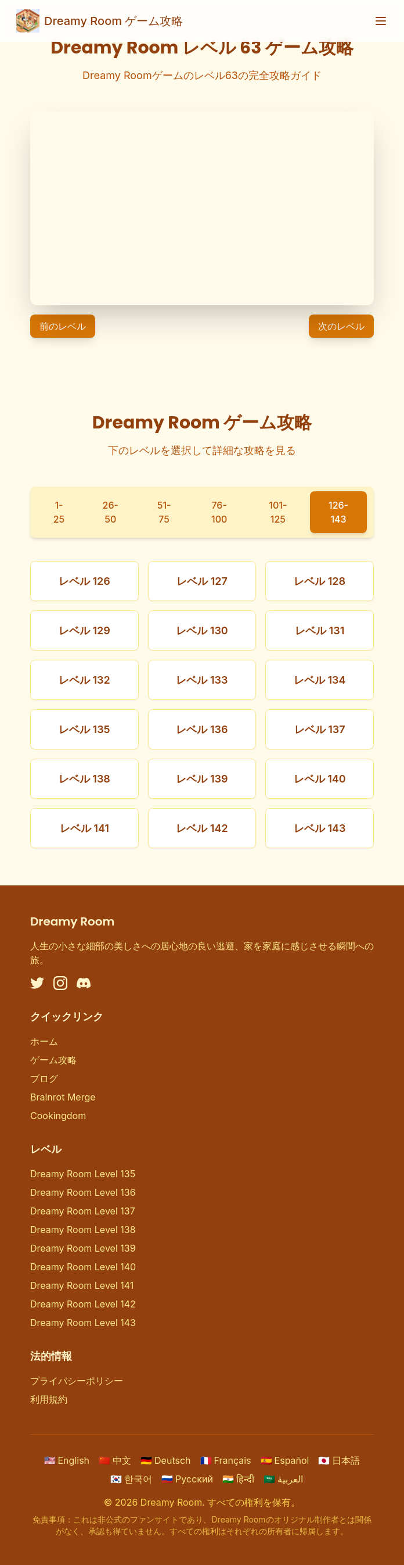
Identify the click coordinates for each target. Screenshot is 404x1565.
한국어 (131, 1479)
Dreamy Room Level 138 (83, 1229)
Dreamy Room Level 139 (83, 1248)
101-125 (278, 512)
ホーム (44, 1041)
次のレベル (341, 326)
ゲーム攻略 (53, 1060)
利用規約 (48, 1399)
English (67, 1460)
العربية (283, 1479)
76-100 (219, 512)
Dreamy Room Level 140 (83, 1267)
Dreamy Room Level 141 (82, 1285)
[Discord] (84, 983)
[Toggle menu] (381, 21)
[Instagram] (60, 983)
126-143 (338, 512)
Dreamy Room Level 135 (82, 1174)
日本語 (339, 1460)
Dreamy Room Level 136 (83, 1192)
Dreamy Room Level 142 (83, 1304)
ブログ (44, 1078)
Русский (187, 1479)
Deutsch (165, 1460)
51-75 (164, 512)
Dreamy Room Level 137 (82, 1211)
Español (285, 1460)
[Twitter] (37, 983)
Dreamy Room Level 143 (83, 1322)
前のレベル (62, 326)
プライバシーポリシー (76, 1381)
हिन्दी (238, 1479)
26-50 (110, 512)
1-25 (59, 512)
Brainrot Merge (63, 1097)
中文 (115, 1460)
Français (225, 1460)
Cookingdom (58, 1115)
